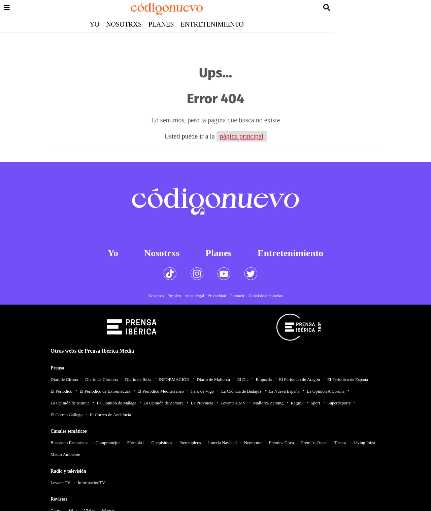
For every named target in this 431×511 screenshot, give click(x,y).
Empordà (264, 379)
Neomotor (253, 442)
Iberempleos (190, 442)
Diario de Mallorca (213, 379)
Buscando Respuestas (69, 442)
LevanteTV (60, 482)
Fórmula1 (135, 442)
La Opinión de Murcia (70, 402)
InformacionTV (91, 482)
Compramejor (108, 442)
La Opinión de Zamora (163, 402)
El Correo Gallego (66, 414)
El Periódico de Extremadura (104, 391)
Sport (315, 402)
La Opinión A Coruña (325, 391)
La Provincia (202, 402)
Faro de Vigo (202, 391)
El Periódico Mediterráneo (160, 391)
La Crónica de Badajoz (241, 391)
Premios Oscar (314, 442)
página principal (241, 136)
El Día (242, 379)
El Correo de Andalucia (110, 414)
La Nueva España (284, 391)
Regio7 (297, 402)
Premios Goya (281, 442)
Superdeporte (339, 402)
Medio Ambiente (65, 454)
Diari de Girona (64, 379)
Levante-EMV (233, 402)
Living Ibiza (364, 442)
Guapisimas (162, 442)
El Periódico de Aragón (299, 379)
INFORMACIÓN (174, 379)
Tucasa (340, 442)
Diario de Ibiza (138, 379)
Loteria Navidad (222, 442)
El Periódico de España (347, 379)
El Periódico (61, 391)
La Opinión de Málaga (116, 402)
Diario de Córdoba (101, 379)
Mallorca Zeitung (268, 402)
